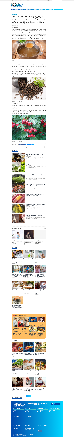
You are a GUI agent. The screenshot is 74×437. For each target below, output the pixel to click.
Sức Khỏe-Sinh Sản (35, 9)
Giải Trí (26, 410)
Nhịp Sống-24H (16, 9)
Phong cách (27, 412)
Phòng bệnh (27, 411)
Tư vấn (50, 411)
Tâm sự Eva (39, 411)
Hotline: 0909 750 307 (26, 0)
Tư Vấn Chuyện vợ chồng (41, 412)
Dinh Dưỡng (41, 9)
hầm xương (29, 147)
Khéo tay (14, 420)
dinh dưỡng (25, 147)
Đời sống (14, 411)
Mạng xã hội (15, 412)
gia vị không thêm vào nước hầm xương (38, 147)
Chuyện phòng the (40, 410)
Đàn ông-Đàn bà (52, 410)
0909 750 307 (40, 428)
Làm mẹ (50, 412)
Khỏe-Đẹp (21, 9)
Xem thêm (28, 395)
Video (46, 9)
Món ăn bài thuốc (16, 418)
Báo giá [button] (39, 430)
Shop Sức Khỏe (51, 9)
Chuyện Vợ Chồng (27, 9)
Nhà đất (14, 410)
